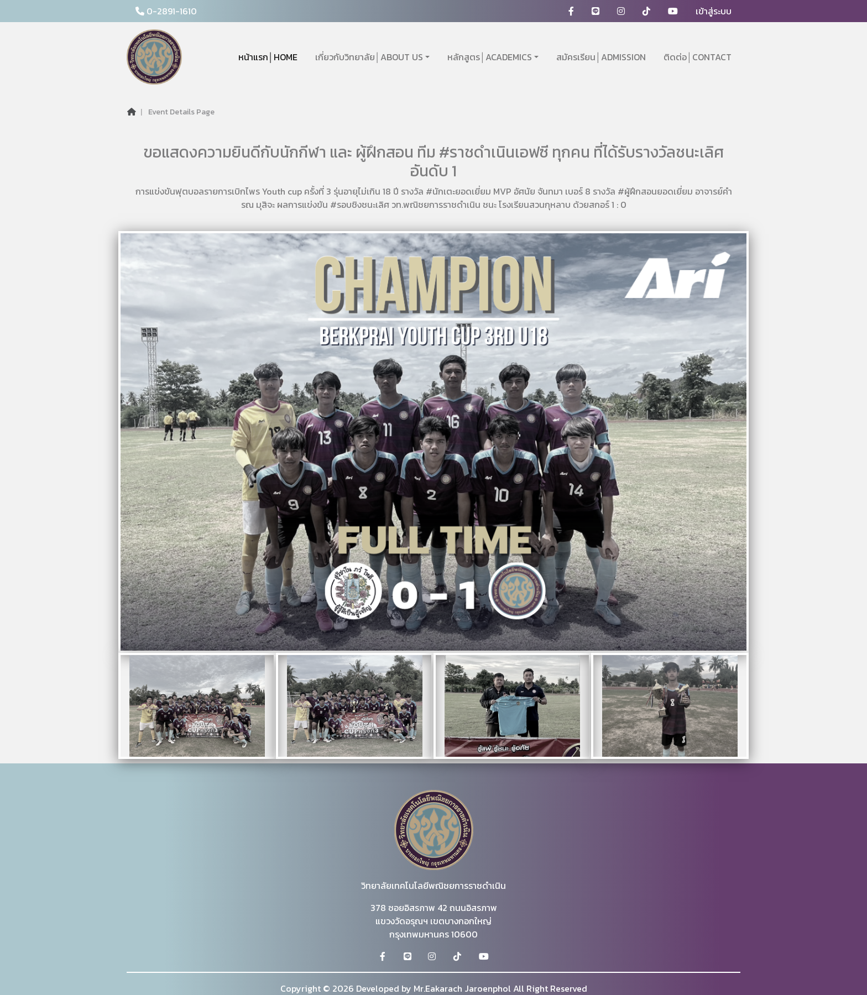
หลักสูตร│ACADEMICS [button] (489, 57)
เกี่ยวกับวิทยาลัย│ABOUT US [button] (369, 57)
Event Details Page (181, 112)
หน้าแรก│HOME (267, 57)
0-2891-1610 (166, 11)
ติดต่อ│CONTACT (698, 57)
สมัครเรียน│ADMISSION (601, 57)
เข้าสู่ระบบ (714, 11)
